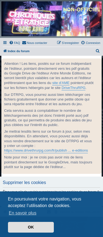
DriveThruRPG (73, 88)
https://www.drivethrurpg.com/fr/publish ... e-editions (46, 150)
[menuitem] (14, 43)
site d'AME (60, 83)
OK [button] (31, 227)
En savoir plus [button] (23, 213)
